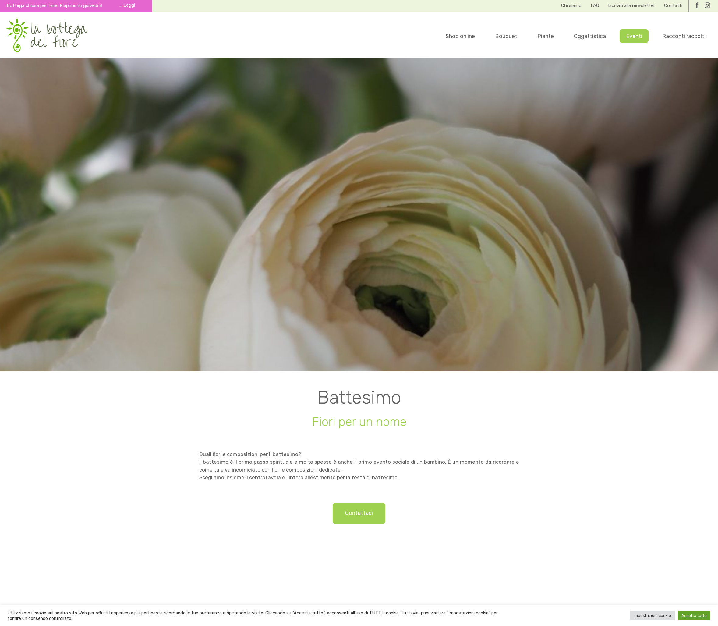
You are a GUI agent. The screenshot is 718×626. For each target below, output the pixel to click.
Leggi (129, 5)
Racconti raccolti (684, 36)
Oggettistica (590, 36)
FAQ (595, 5)
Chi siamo (571, 5)
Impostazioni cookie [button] (652, 615)
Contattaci (359, 513)
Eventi (634, 36)
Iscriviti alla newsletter (631, 5)
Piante (545, 36)
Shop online (460, 36)
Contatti (673, 5)
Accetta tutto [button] (694, 615)
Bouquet (506, 36)
